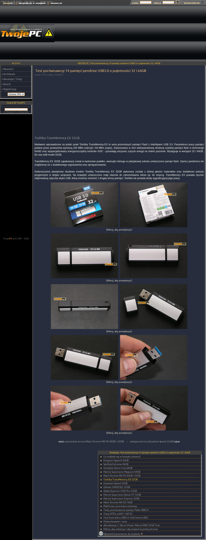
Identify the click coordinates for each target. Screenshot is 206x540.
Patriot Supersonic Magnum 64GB (121, 471)
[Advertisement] (159, 33)
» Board (6, 84)
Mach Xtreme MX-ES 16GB (118, 502)
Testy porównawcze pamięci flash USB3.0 (126, 510)
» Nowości (7, 69)
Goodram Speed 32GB (115, 483)
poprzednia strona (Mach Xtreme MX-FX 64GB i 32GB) (91, 441)
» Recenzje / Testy (12, 79)
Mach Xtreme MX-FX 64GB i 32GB (122, 475)
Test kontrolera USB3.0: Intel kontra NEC (125, 517)
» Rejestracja (9, 89)
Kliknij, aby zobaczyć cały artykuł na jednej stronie (130, 529)
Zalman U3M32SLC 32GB (116, 487)
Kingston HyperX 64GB (116, 460)
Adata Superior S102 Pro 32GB (120, 491)
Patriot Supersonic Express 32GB (121, 498)
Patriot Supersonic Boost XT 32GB (122, 494)
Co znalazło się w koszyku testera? (122, 456)
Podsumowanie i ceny (115, 521)
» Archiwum (8, 74)
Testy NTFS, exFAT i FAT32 (118, 513)
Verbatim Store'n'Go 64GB (118, 468)
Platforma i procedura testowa (120, 506)
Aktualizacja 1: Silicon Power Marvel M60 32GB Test (131, 525)
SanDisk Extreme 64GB (115, 464)
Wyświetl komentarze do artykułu (121, 534)
